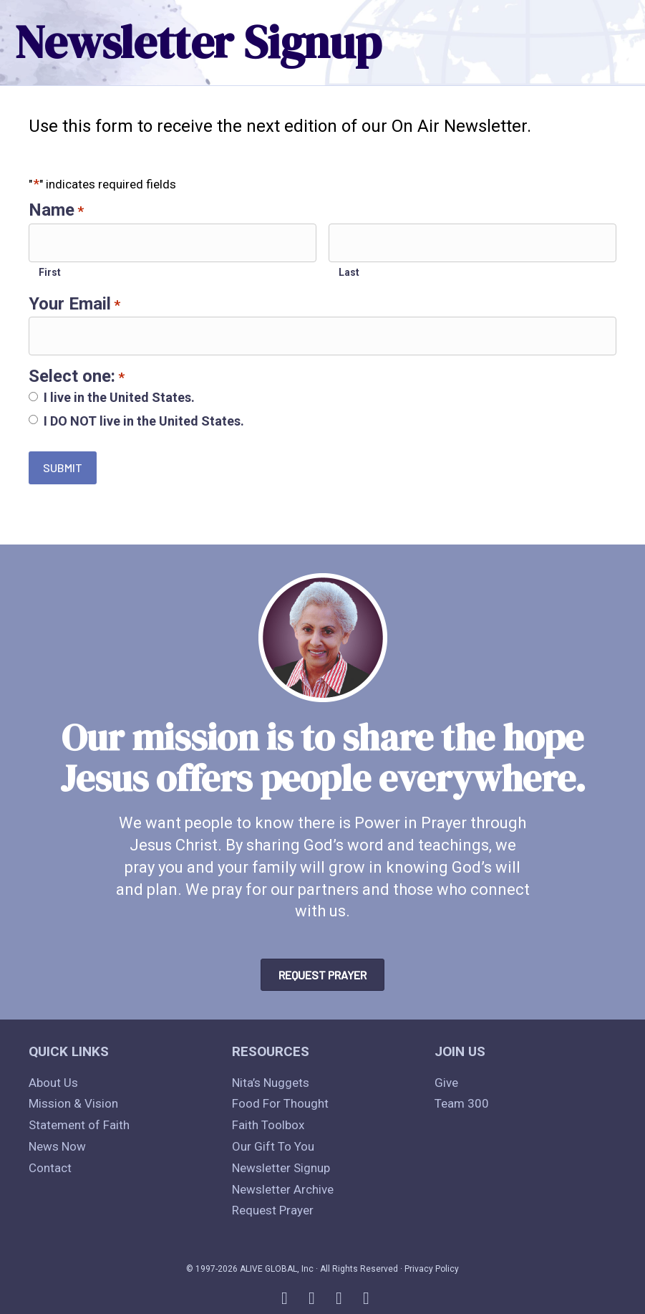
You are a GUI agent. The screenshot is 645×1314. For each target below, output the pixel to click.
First (50, 270)
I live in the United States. (119, 393)
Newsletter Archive (283, 1189)
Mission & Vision (73, 1103)
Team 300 (462, 1103)
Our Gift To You (273, 1146)
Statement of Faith (79, 1125)
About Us (53, 1082)
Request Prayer (273, 1210)
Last (349, 270)
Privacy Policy (431, 1269)
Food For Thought (280, 1103)
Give (446, 1082)
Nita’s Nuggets (270, 1082)
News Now (57, 1146)
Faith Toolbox (268, 1125)
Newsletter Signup (281, 1168)
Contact (50, 1168)
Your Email (74, 301)
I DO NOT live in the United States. (144, 417)
